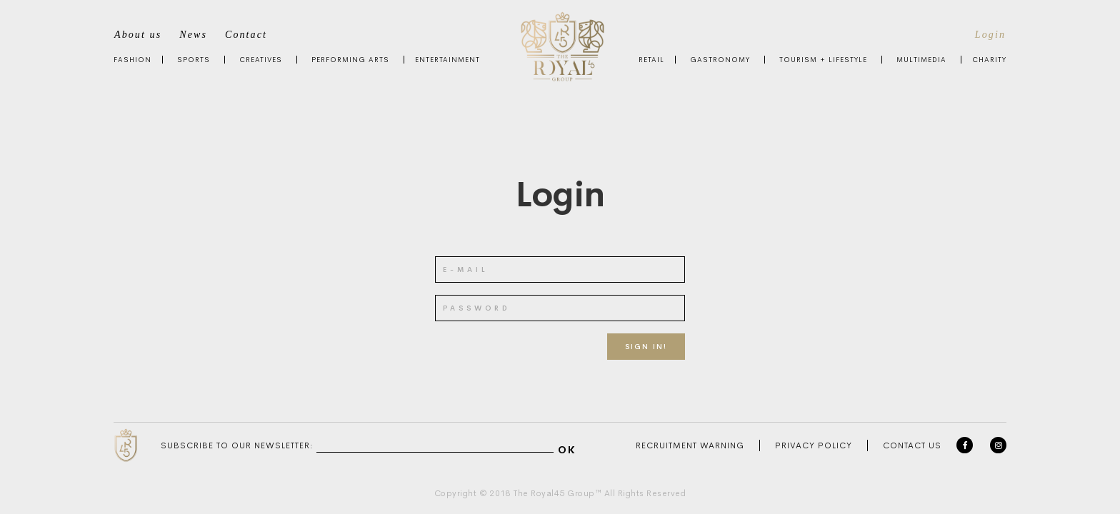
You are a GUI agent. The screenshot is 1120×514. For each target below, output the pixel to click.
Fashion (132, 60)
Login (990, 34)
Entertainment (447, 60)
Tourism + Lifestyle (823, 60)
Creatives (260, 60)
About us (137, 34)
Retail (651, 60)
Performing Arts (350, 60)
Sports (193, 60)
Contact (246, 34)
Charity (989, 60)
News (193, 34)
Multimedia (921, 60)
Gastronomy (720, 60)
